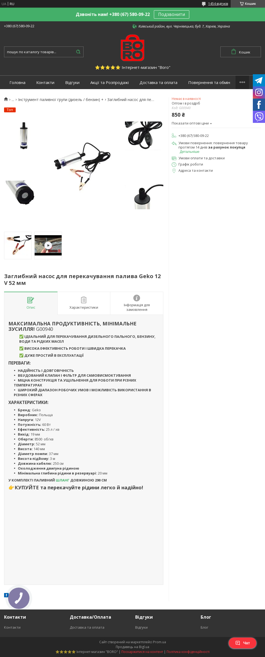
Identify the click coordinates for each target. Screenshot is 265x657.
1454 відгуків (218, 3)
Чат (242, 643)
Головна (17, 82)
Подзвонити (171, 14)
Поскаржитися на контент (142, 651)
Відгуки (72, 82)
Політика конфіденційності (188, 651)
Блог (204, 627)
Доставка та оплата (158, 82)
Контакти (45, 82)
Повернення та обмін (209, 82)
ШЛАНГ (62, 480)
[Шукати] (78, 51)
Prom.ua (159, 642)
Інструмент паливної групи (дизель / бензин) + (61, 99)
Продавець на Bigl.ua (132, 647)
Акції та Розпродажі (109, 82)
